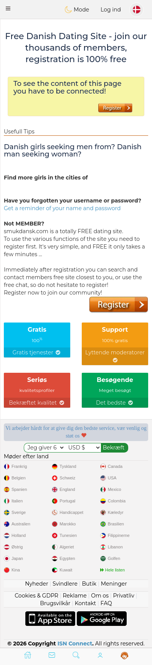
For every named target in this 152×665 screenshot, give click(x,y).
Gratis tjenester (37, 352)
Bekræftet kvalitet (37, 402)
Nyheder (36, 583)
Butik (89, 583)
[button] (8, 8)
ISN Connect (75, 643)
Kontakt (85, 603)
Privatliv (123, 595)
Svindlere (65, 583)
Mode (76, 9)
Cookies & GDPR (36, 595)
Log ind (111, 9)
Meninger (114, 583)
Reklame (74, 595)
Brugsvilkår (55, 603)
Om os (100, 595)
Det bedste (115, 402)
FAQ (106, 603)
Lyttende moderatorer (115, 356)
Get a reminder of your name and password (62, 208)
